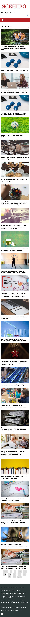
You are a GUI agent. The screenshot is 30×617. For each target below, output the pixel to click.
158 (5, 574)
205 (9, 577)
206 (14, 577)
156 (20, 571)
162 (24, 574)
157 (25, 571)
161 (19, 574)
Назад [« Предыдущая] (6, 571)
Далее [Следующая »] (20, 577)
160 (15, 574)
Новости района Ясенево (8, 12)
